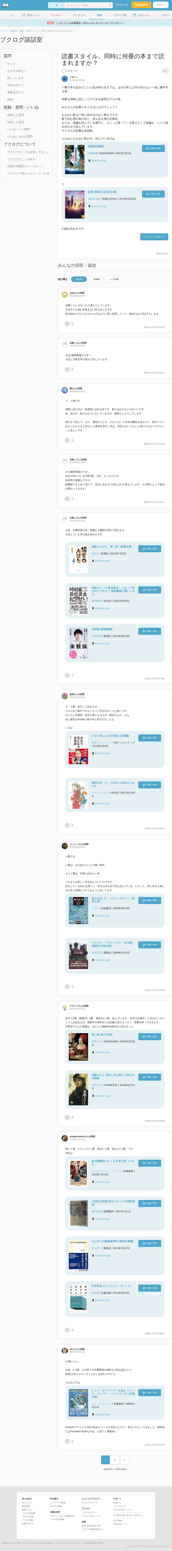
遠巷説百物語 (96, 146)
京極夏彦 (93, 153)
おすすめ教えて (17, 71)
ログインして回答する (154, 236)
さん (74, 77)
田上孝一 (96, 1248)
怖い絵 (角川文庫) (102, 1034)
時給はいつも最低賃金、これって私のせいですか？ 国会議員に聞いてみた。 (113, 591)
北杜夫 (95, 553)
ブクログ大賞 (28, 1516)
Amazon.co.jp (98, 160)
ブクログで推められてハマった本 (28, 173)
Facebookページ (120, 1524)
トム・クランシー (101, 1403)
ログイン (161, 5)
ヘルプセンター (120, 1506)
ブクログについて (89, 1503)
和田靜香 (96, 600)
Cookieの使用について (49, 1543)
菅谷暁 (95, 1292)
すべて (11, 63)
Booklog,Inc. (147, 1546)
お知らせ (117, 1503)
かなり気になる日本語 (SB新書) (110, 735)
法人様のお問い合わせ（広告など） (128, 1515)
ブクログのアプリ (89, 1512)
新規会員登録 (141, 5)
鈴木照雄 (96, 952)
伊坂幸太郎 (94, 198)
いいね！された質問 (19, 136)
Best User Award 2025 (91, 1526)
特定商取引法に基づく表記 (24, 1543)
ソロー (95, 908)
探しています (15, 78)
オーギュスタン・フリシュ (106, 1171)
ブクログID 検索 (57, 1519)
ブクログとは (121, 5)
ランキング (27, 1503)
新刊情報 (26, 1506)
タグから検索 (56, 1506)
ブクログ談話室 (28, 1513)
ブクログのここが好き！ (22, 159)
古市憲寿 (96, 636)
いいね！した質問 (18, 129)
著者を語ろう (15, 92)
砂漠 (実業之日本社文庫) (102, 191)
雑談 (10, 99)
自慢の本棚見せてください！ (25, 166)
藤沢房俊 (96, 1211)
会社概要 (89, 1543)
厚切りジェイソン (102, 742)
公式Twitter (118, 1520)
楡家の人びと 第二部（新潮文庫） (113, 546)
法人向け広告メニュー (123, 1510)
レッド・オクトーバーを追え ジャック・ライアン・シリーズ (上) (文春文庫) (113, 1393)
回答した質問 (15, 122)
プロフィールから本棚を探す (62, 1516)
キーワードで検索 (57, 1503)
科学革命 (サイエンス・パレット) (111, 1285)
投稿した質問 (15, 114)
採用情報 (99, 1543)
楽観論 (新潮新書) (102, 629)
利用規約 (6, 1543)
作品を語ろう (15, 85)
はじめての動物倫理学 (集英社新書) (113, 1241)
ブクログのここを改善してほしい (28, 152)
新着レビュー (28, 1510)
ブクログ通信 (28, 1520)
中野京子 (97, 1041)
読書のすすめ (28, 1523)
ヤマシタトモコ (100, 792)
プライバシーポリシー (72, 1543)
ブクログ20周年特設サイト (93, 1529)
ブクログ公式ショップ (91, 1516)
